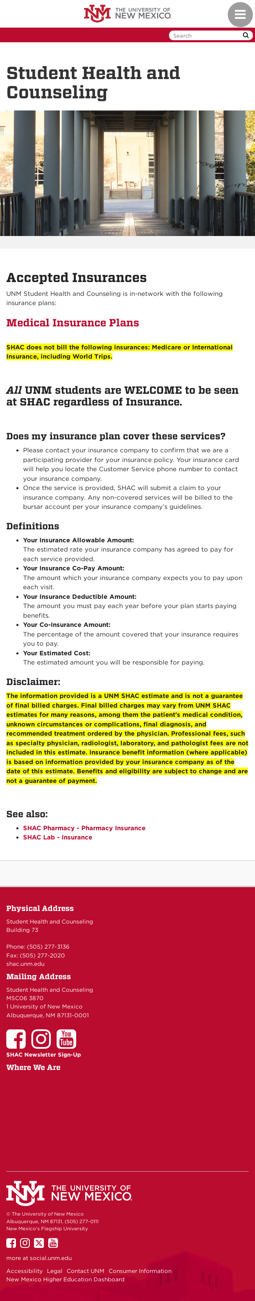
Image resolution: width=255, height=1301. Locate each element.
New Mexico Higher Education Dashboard (65, 1279)
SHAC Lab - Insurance (57, 837)
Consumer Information (140, 1271)
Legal (54, 1271)
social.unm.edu (51, 1258)
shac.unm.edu (25, 963)
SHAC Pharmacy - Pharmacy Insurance (84, 828)
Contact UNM (85, 1271)
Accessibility (24, 1271)
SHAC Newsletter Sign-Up (43, 1054)
